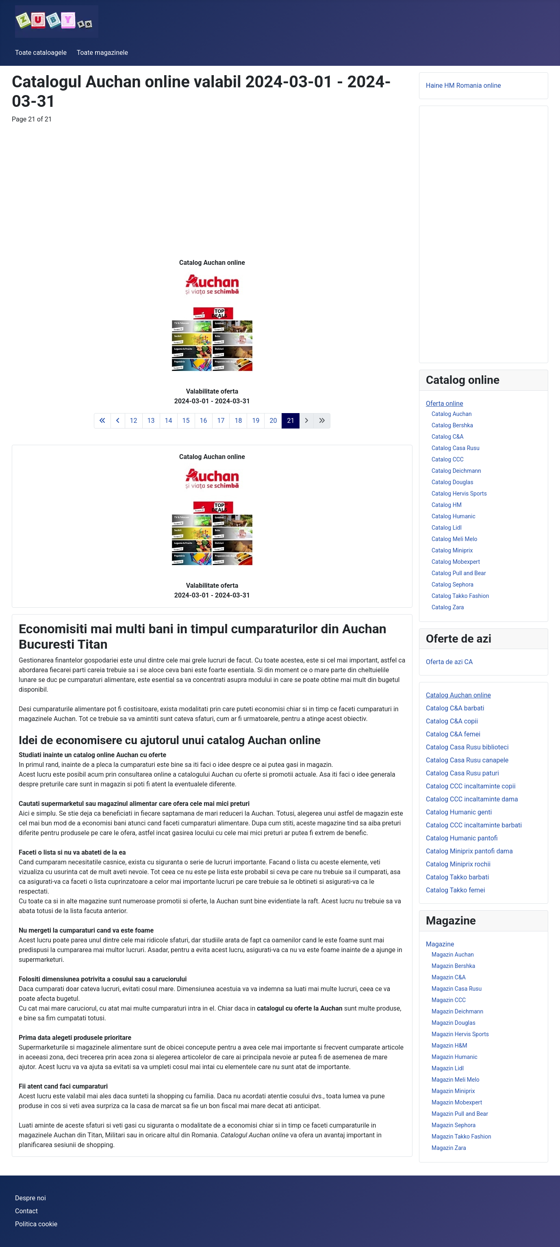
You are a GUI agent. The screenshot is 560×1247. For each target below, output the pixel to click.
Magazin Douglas (453, 1023)
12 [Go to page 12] (133, 420)
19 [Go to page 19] (255, 420)
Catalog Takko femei (455, 890)
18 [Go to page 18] (238, 420)
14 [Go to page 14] (168, 420)
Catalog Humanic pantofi (462, 838)
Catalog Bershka (452, 425)
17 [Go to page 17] (221, 420)
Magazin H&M (449, 1045)
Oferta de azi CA (449, 662)
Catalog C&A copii (452, 721)
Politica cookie (36, 1224)
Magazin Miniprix (453, 1091)
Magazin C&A (449, 977)
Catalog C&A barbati (455, 708)
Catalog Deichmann (456, 471)
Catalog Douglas (452, 482)
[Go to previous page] (118, 421)
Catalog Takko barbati (457, 877)
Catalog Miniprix (452, 550)
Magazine (440, 944)
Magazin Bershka (453, 966)
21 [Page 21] (290, 420)
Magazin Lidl (448, 1068)
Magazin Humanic (455, 1057)
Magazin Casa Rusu (457, 988)
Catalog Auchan (452, 414)
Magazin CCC (449, 1000)
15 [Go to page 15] (186, 420)
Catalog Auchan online (458, 695)
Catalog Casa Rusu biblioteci (467, 747)
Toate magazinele (102, 52)
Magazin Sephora (453, 1125)
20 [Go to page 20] (273, 420)
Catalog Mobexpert (456, 562)
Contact (26, 1211)
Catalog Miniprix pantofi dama (469, 851)
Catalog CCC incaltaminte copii (471, 786)
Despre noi (30, 1198)
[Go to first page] (102, 421)
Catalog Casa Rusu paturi (462, 773)
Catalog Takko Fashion (460, 596)
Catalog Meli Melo (455, 539)
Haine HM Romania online (463, 85)
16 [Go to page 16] (203, 420)
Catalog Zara (448, 607)
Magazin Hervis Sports (460, 1034)
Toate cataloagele (41, 52)
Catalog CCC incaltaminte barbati (474, 825)
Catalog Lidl (447, 527)
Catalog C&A (448, 436)
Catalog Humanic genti (459, 812)
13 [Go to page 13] (151, 420)
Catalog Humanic (453, 516)
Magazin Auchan (453, 954)
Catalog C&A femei (453, 734)
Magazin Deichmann (457, 1011)
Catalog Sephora (452, 584)
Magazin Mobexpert (457, 1102)
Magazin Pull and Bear (460, 1114)
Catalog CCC (448, 459)
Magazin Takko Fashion (461, 1136)
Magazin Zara (449, 1148)
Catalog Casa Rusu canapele (467, 760)
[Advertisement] (212, 181)
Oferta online (444, 403)
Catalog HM (447, 505)
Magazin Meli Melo (456, 1079)
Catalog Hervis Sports (459, 493)
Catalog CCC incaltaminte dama (472, 799)
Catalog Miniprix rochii (458, 864)
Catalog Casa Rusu (456, 448)
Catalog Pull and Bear (459, 573)
